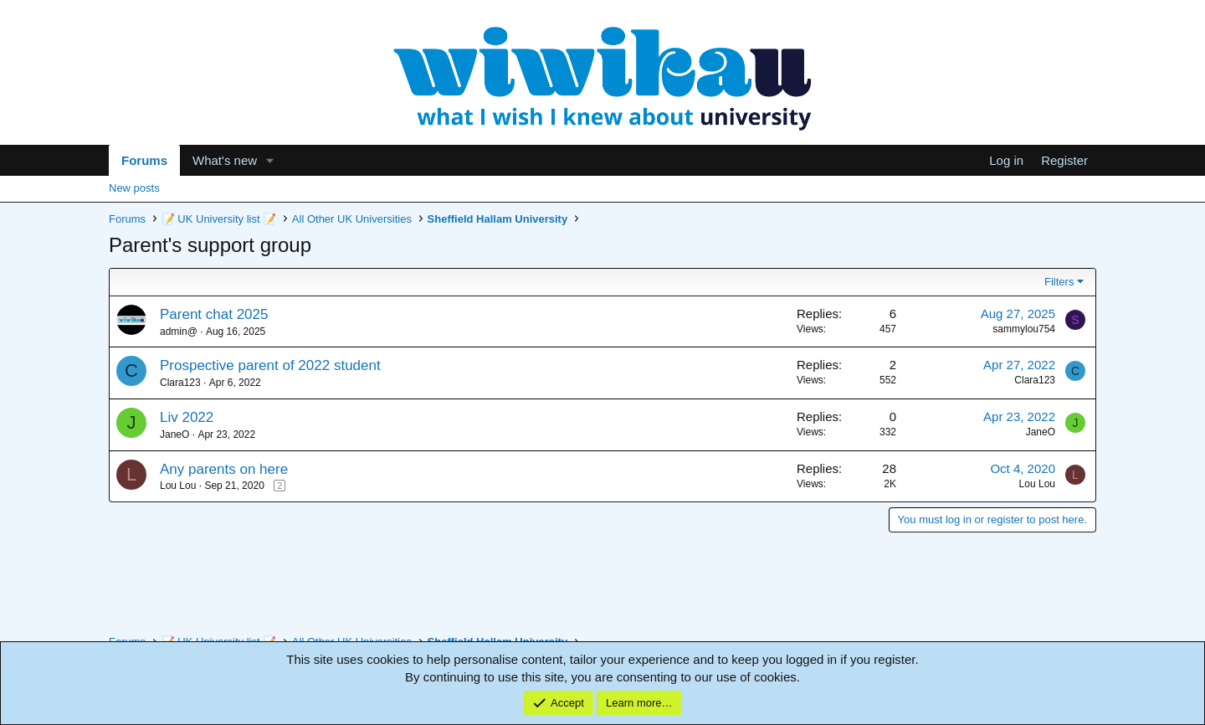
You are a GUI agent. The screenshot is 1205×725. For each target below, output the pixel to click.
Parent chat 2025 (214, 314)
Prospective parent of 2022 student (270, 365)
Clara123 (180, 382)
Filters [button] (1059, 281)
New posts (134, 188)
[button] (270, 160)
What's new (224, 160)
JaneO (174, 434)
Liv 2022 (186, 417)
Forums (144, 160)
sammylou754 (1023, 329)
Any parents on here (224, 469)
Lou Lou (178, 485)
